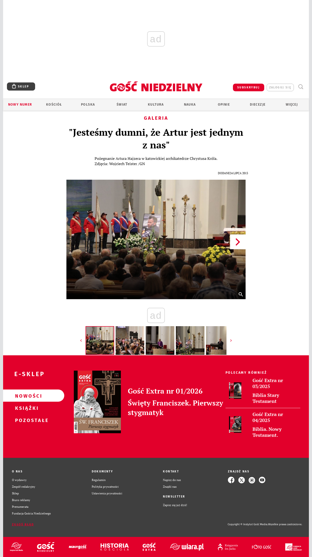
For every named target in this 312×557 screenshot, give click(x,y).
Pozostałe (26, 420)
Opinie (224, 105)
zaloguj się (280, 87)
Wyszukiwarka (300, 86)
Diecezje (257, 105)
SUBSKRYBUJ (248, 87)
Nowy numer (20, 105)
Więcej (292, 105)
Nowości (26, 395)
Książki (26, 408)
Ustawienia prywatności (107, 493)
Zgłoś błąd (23, 524)
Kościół (54, 105)
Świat (122, 105)
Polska (88, 105)
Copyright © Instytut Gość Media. (248, 524)
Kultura (156, 105)
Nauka (190, 105)
